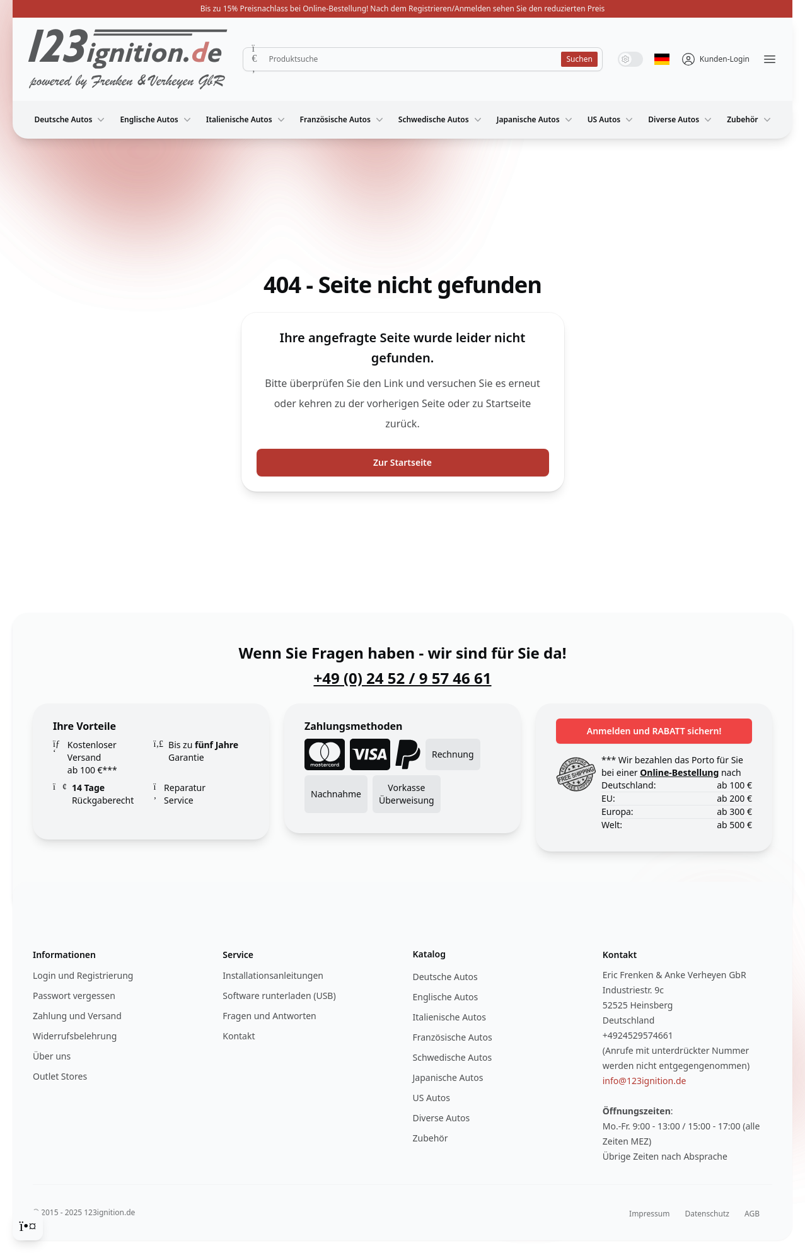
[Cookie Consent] (28, 1225)
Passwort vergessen (74, 996)
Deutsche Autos (70, 119)
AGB (752, 1213)
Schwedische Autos (441, 119)
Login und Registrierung (83, 975)
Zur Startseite (402, 462)
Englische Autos (156, 119)
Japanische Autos (536, 119)
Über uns (52, 1056)
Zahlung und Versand (77, 1016)
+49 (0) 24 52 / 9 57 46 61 (402, 678)
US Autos (612, 119)
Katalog (429, 954)
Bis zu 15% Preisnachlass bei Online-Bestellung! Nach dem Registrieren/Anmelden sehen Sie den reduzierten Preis (402, 8)
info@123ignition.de (644, 1081)
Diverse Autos (681, 119)
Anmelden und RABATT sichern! (654, 731)
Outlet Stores (60, 1076)
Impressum (649, 1213)
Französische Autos (343, 119)
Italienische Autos (246, 119)
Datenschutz (707, 1213)
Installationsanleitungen (273, 975)
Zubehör (750, 119)
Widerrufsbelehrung (75, 1036)
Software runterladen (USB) (279, 996)
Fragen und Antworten (269, 1016)
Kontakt (239, 1036)
